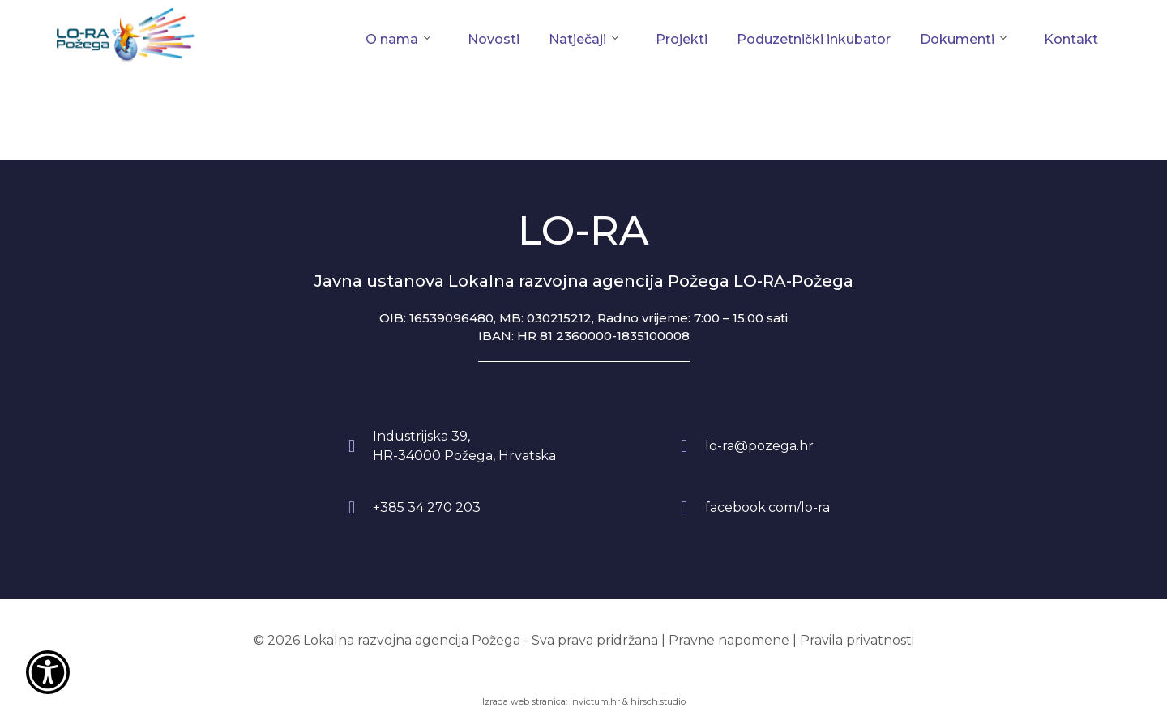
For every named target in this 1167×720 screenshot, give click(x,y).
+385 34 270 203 (427, 507)
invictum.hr (595, 701)
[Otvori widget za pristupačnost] (47, 672)
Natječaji (577, 39)
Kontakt (1071, 39)
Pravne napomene (729, 640)
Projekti (681, 39)
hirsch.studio (658, 701)
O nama (391, 39)
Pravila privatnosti (857, 640)
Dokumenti (957, 39)
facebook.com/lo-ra (767, 507)
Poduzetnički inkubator (814, 39)
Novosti (493, 39)
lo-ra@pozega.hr (759, 446)
